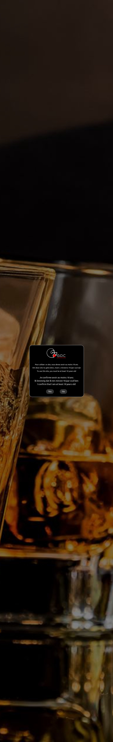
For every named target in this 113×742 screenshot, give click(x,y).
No (63, 391)
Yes (50, 391)
